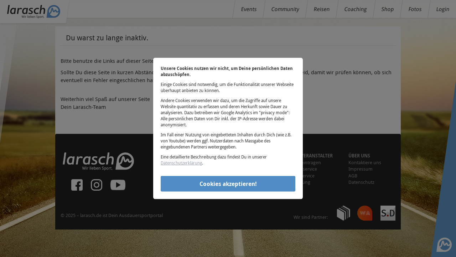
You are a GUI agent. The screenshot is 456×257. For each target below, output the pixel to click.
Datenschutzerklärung (181, 163)
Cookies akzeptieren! (228, 183)
